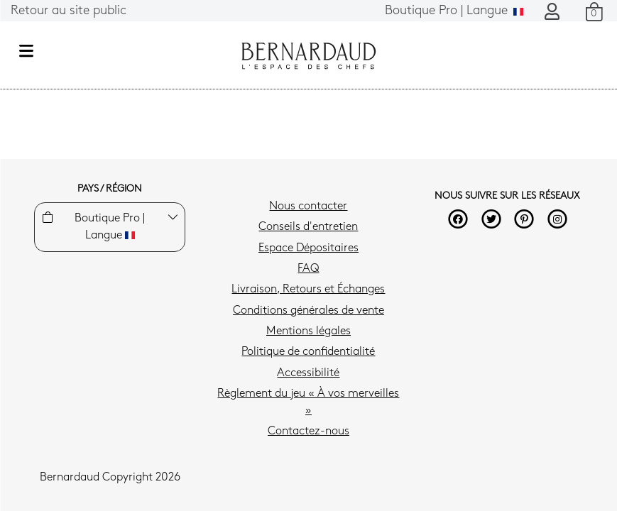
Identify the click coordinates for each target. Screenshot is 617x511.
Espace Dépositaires (308, 248)
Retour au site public (68, 11)
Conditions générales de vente (308, 311)
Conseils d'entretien (308, 227)
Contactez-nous (308, 431)
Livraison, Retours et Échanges (308, 289)
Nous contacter (308, 206)
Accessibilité (308, 373)
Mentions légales (308, 331)
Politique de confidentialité (308, 352)
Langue (454, 11)
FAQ (308, 269)
